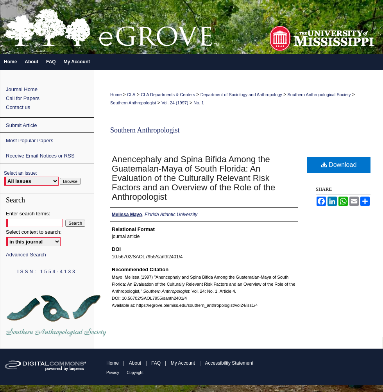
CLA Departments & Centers (168, 94)
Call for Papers (22, 98)
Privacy (112, 373)
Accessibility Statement (229, 363)
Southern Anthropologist (133, 102)
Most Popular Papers (29, 140)
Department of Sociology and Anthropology (241, 94)
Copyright (135, 373)
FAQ (156, 363)
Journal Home (22, 89)
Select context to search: (33, 232)
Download (339, 164)
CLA (131, 94)
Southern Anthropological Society (319, 94)
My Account (183, 363)
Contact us (18, 107)
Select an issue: (20, 173)
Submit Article (21, 125)
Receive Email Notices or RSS (40, 156)
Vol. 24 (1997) (174, 102)
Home (116, 94)
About (135, 363)
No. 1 (198, 102)
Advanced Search (26, 255)
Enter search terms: (28, 214)
